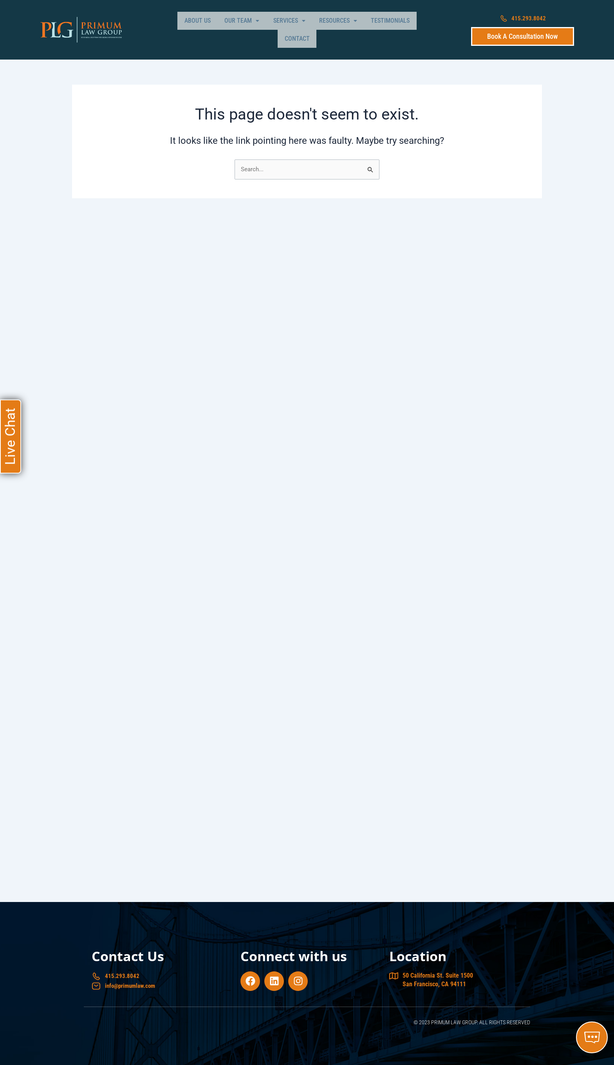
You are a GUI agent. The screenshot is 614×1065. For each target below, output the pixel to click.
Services (272, 28)
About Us (191, 28)
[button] (230, 28)
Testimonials (363, 28)
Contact (403, 28)
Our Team (230, 28)
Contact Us (128, 955)
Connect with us (293, 955)
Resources (316, 28)
